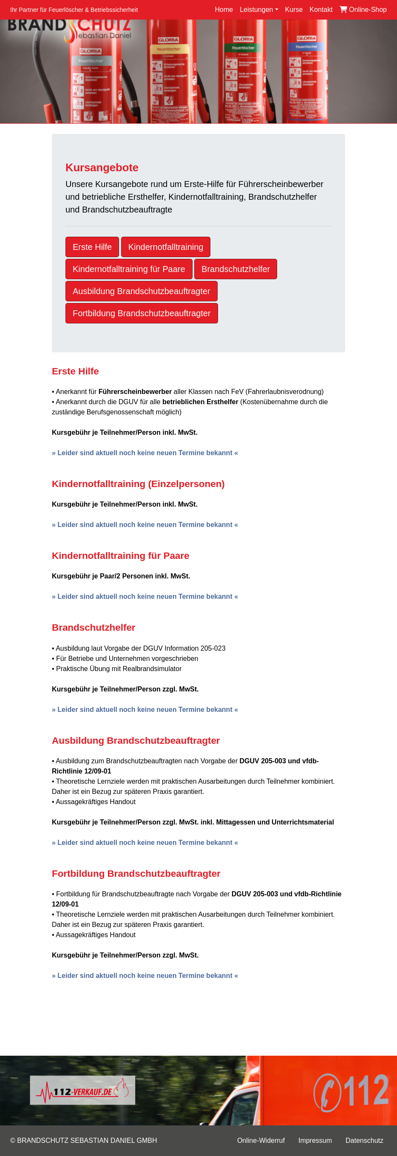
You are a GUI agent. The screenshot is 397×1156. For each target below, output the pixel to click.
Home (224, 9)
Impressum (315, 1140)
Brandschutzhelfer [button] (235, 269)
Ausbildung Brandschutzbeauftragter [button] (141, 291)
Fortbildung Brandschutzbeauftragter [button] (142, 313)
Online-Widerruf (261, 1140)
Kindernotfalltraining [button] (166, 247)
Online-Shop (363, 9)
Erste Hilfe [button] (92, 247)
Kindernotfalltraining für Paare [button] (129, 269)
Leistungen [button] (256, 9)
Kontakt (320, 9)
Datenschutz (364, 1140)
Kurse (294, 9)
